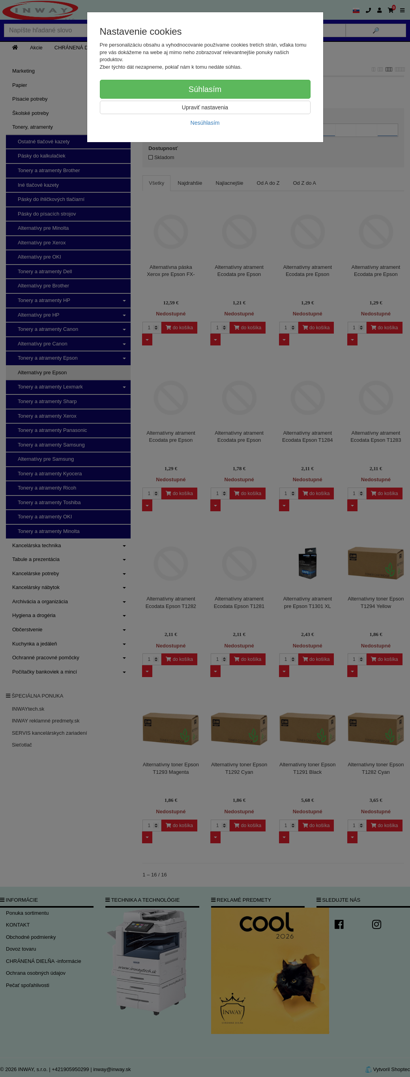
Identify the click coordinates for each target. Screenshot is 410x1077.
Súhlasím (205, 89)
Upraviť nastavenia (205, 107)
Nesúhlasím (205, 123)
